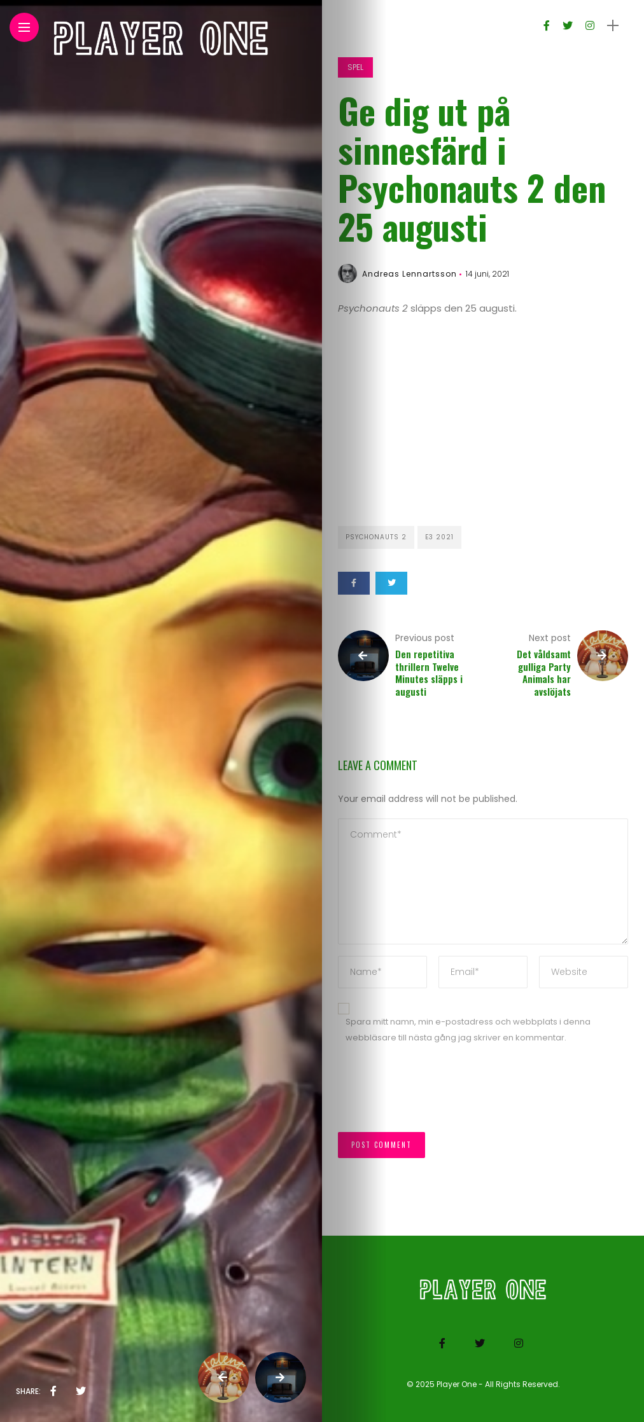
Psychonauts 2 (376, 537)
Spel (355, 67)
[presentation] (434, 1094)
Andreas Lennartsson (409, 273)
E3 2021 (439, 537)
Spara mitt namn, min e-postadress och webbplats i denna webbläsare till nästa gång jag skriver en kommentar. (468, 1030)
